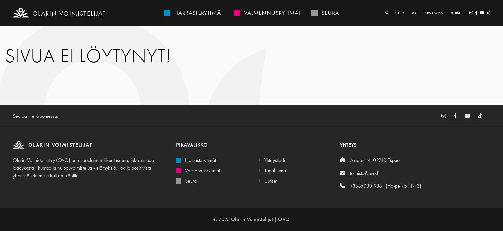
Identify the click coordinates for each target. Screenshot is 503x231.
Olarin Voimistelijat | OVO (260, 219)
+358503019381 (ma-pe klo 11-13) (380, 186)
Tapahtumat (433, 12)
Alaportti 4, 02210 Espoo (370, 160)
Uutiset (456, 12)
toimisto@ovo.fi (359, 173)
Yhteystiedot (406, 12)
